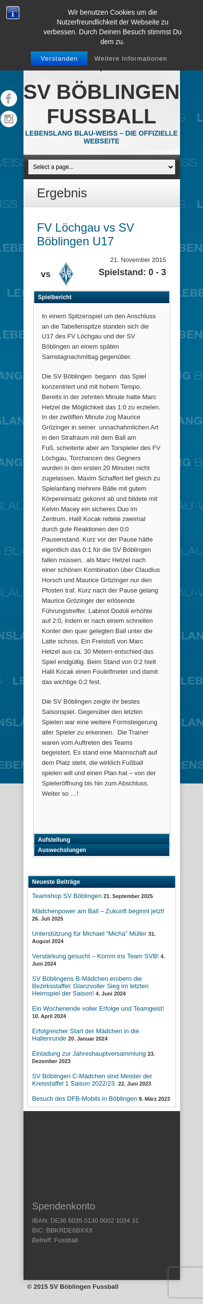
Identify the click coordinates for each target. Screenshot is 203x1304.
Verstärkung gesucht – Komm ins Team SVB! (95, 956)
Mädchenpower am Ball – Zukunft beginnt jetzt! (98, 911)
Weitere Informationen (130, 58)
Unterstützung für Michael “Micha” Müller (89, 933)
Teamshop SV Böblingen (67, 896)
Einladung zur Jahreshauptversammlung (89, 1053)
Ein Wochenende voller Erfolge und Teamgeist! (98, 1008)
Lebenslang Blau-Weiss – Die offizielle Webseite (101, 137)
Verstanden (59, 58)
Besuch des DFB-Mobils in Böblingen (84, 1098)
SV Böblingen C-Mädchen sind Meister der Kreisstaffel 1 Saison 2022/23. (92, 1079)
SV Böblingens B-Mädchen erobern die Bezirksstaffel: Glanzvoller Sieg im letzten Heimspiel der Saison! (90, 986)
